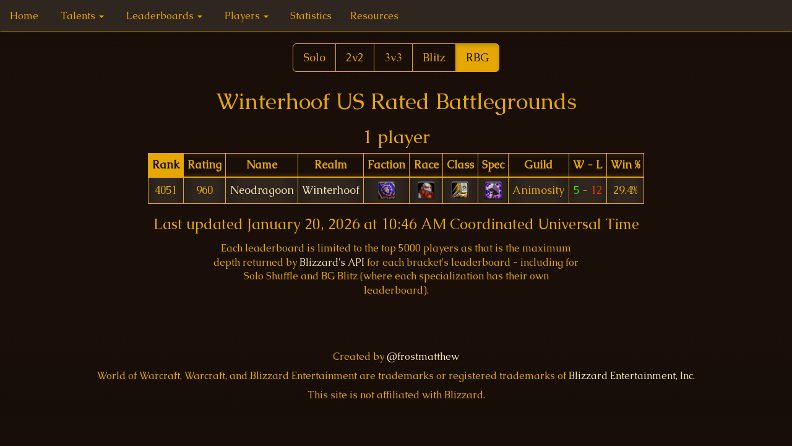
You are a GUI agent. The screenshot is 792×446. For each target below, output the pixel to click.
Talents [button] (82, 15)
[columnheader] (165, 165)
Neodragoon (262, 190)
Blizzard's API (331, 262)
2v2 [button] (355, 57)
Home (24, 15)
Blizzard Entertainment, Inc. (632, 375)
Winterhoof (330, 190)
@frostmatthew (423, 356)
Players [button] (247, 15)
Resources (374, 15)
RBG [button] (477, 57)
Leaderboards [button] (164, 15)
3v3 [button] (393, 57)
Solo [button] (314, 57)
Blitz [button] (434, 57)
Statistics (311, 15)
